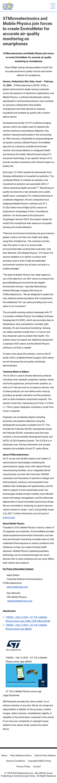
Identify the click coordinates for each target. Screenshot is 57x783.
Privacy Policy (23, 766)
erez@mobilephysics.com (19, 601)
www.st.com (9, 517)
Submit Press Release (45, 755)
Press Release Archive (20, 755)
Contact (37, 766)
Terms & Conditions (15, 761)
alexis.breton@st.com (17, 587)
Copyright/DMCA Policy (39, 761)
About (4, 755)
